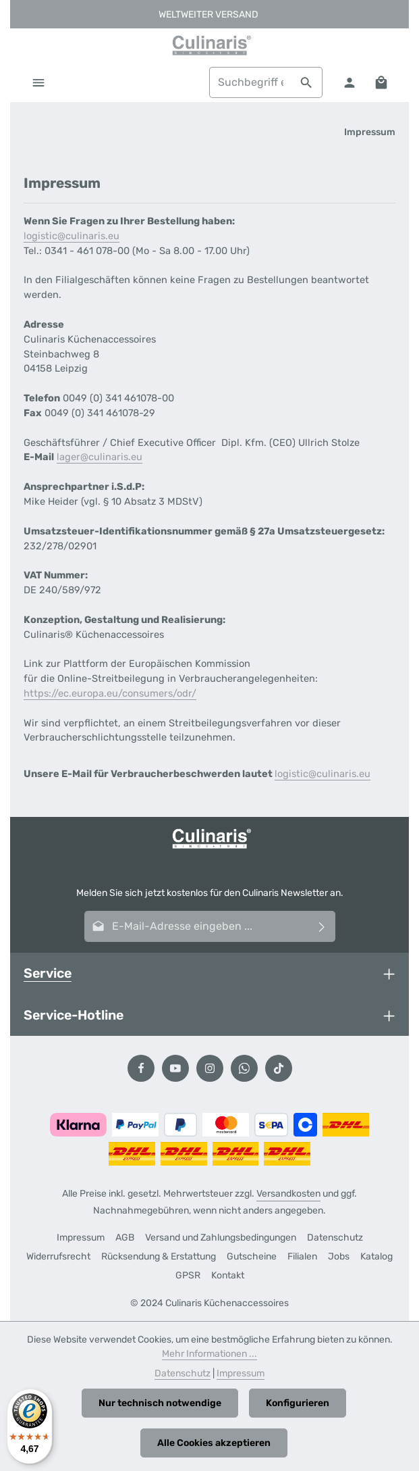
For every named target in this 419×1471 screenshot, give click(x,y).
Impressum (81, 1237)
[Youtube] (175, 1068)
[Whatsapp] (244, 1068)
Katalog (376, 1256)
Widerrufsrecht (58, 1256)
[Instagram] (209, 1068)
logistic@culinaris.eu (71, 236)
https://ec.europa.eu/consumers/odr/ (110, 693)
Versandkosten (288, 1193)
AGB (124, 1237)
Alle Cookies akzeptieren (214, 1443)
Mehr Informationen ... (209, 1354)
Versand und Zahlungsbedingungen (220, 1237)
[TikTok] (278, 1068)
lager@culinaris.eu (99, 457)
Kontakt (227, 1275)
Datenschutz (335, 1237)
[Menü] (38, 82)
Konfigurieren (297, 1403)
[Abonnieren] (322, 926)
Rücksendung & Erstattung (158, 1256)
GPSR (187, 1275)
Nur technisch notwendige (160, 1403)
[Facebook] (141, 1068)
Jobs (339, 1256)
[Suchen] (307, 82)
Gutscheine (252, 1256)
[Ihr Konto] (349, 82)
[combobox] (250, 82)
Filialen (302, 1256)
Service (48, 973)
